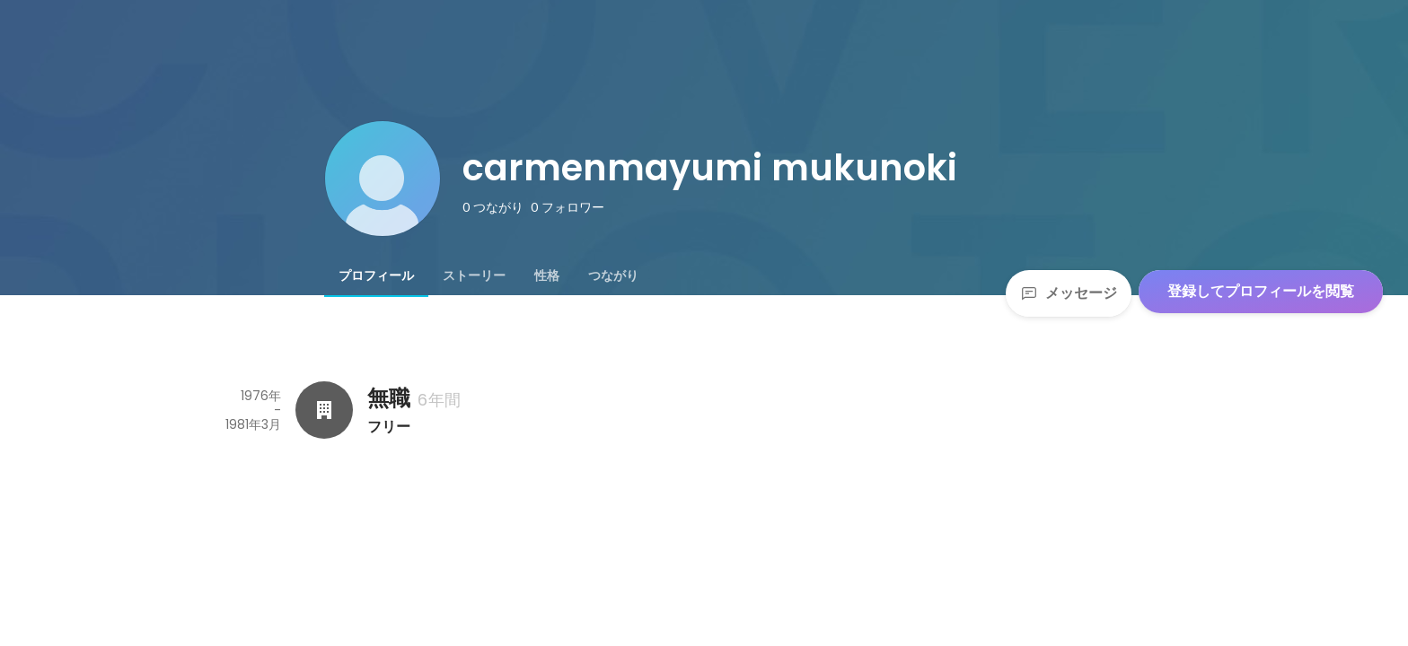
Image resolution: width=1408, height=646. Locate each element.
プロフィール (376, 275)
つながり (613, 275)
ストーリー (474, 275)
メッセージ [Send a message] (1068, 293)
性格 (546, 275)
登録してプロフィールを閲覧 (1260, 291)
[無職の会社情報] (324, 410)
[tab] (376, 275)
